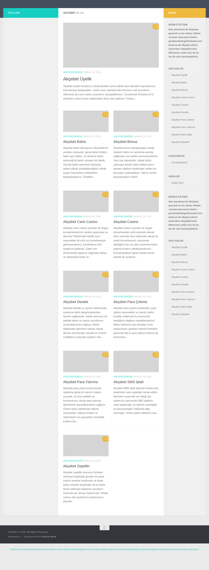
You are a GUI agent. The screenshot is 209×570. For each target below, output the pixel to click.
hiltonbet (14, 564)
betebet (52, 564)
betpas (38, 564)
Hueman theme (49, 551)
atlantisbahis (183, 564)
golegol (30, 564)
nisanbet (23, 564)
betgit (103, 564)
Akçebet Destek (75, 316)
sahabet (110, 564)
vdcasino (67, 564)
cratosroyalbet (93, 564)
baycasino (194, 564)
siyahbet (145, 564)
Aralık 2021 (177, 197)
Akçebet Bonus (125, 156)
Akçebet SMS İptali (128, 396)
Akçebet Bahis (74, 156)
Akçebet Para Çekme (130, 316)
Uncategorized (73, 86)
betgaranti (154, 564)
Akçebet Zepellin (76, 481)
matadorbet (120, 564)
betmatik (76, 564)
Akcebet (21, 11)
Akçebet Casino (125, 236)
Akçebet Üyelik (80, 93)
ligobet (83, 564)
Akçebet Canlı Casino (80, 236)
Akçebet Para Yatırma (80, 396)
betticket (172, 564)
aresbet (129, 564)
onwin (59, 564)
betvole (45, 564)
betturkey (163, 564)
